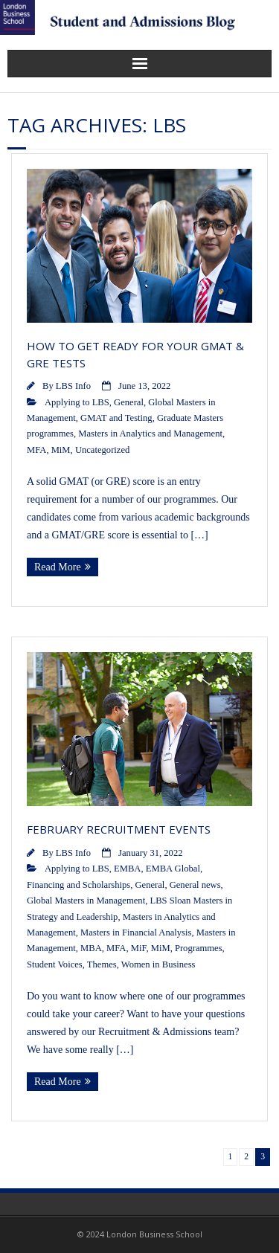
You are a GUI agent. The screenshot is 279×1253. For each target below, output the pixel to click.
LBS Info (73, 386)
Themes (102, 964)
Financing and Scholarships (78, 885)
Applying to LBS (77, 402)
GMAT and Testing (116, 418)
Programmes (198, 948)
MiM (61, 450)
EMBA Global (173, 868)
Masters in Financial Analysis (135, 932)
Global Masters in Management (86, 900)
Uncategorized (102, 450)
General (129, 402)
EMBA (127, 868)
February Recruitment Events (119, 829)
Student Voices (55, 964)
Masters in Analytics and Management (150, 433)
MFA (36, 450)
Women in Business (158, 964)
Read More (57, 567)
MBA (91, 948)
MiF (139, 948)
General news (195, 885)
